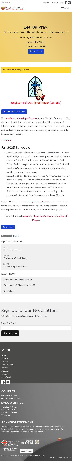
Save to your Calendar (14, 112)
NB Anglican (8, 291)
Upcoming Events (11, 241)
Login (43, 455)
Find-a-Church (7, 365)
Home (3, 355)
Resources (5, 374)
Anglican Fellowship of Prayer (21, 119)
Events (4, 361)
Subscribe (10, 333)
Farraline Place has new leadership (17, 280)
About (4, 358)
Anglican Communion (31, 442)
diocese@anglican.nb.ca (10, 398)
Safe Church (6, 377)
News (4, 368)
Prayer (16, 236)
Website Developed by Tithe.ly (60, 457)
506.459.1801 (57, 3)
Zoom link (36, 51)
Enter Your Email (8, 323)
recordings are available (35, 202)
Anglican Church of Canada (11, 442)
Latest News (8, 273)
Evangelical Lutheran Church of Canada (10, 448)
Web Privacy (26, 451)
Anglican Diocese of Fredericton (63, 439)
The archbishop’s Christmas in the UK (19, 285)
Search (46, 3)
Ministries (5, 371)
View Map (5, 415)
